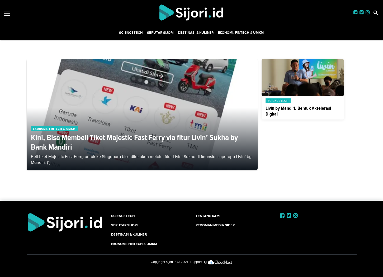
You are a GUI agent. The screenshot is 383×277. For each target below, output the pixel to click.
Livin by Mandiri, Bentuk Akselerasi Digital (298, 111)
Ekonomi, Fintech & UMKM (241, 33)
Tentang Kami (208, 216)
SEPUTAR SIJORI (160, 33)
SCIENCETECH (131, 33)
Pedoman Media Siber (215, 225)
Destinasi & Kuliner (196, 33)
